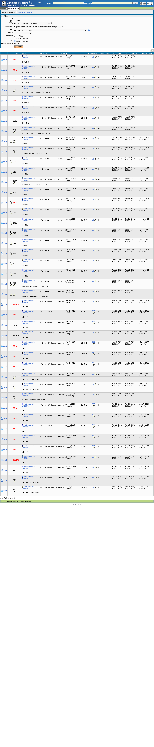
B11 (93, 342)
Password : (87, 3)
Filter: (6, 16)
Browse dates (13, 8)
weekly (25, 41)
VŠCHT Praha (77, 505)
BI (93, 77)
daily (18, 41)
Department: (9, 26)
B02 (93, 352)
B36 (93, 311)
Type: (11, 21)
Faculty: (10, 23)
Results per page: (7, 43)
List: (11, 41)
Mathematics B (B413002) (28, 57)
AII (93, 57)
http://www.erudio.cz (25, 12)
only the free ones (22, 38)
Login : (49, 3)
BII (93, 374)
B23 (93, 321)
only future (19, 36)
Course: (10, 29)
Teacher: (10, 33)
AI (93, 67)
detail (5, 60)
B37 (93, 363)
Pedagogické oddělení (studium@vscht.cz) (19, 501)
